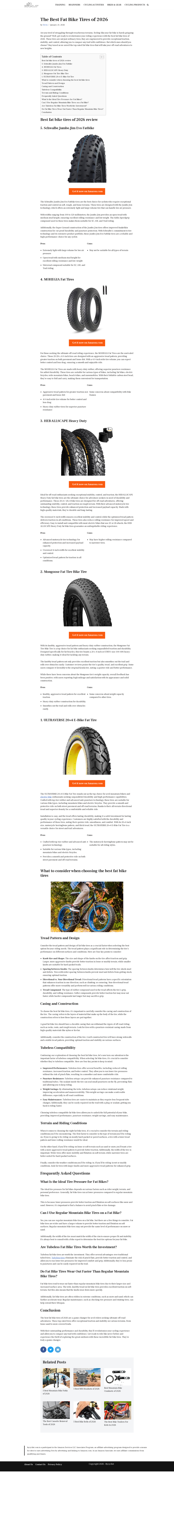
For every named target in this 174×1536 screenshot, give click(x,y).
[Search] (148, 5)
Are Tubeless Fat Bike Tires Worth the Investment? (65, 108)
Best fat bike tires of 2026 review (57, 62)
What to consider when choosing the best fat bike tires (67, 81)
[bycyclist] (31, 4)
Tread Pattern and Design (53, 85)
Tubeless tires (59, 1318)
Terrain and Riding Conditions (56, 95)
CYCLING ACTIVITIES (92, 4)
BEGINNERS (72, 4)
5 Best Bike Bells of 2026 (85, 1486)
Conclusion (47, 115)
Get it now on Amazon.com (87, 194)
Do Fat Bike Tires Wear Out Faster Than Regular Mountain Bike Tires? (74, 111)
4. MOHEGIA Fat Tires (52, 68)
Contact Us (41, 1529)
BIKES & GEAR (113, 4)
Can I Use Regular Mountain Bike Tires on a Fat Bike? (66, 105)
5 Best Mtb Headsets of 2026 (87, 1452)
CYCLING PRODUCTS (134, 4)
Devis (45, 25)
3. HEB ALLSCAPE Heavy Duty (55, 72)
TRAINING (57, 4)
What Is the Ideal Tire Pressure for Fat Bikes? (62, 101)
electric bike (50, 829)
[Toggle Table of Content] (103, 58)
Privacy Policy (56, 1529)
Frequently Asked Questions (54, 98)
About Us (28, 1529)
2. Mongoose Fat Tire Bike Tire (56, 75)
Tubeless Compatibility (52, 91)
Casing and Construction (53, 88)
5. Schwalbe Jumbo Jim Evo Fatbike (58, 65)
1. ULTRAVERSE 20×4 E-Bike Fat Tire (58, 78)
